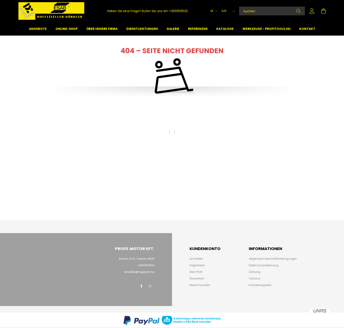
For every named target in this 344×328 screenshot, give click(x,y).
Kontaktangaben (260, 285)
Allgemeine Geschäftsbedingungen (273, 258)
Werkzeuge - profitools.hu (266, 29)
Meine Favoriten (200, 285)
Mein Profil (196, 272)
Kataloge (225, 29)
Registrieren (197, 265)
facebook (141, 286)
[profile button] (312, 11)
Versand (254, 278)
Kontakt (307, 29)
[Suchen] (272, 11)
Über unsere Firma (102, 29)
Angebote (38, 29)
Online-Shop (67, 29)
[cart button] (323, 11)
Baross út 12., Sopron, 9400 (136, 259)
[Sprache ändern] (212, 11)
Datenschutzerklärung (263, 265)
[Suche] (298, 11)
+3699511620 (178, 11)
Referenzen (198, 29)
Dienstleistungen (142, 29)
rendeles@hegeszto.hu (139, 272)
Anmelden (196, 258)
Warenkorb (197, 278)
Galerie (173, 29)
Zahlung (254, 272)
